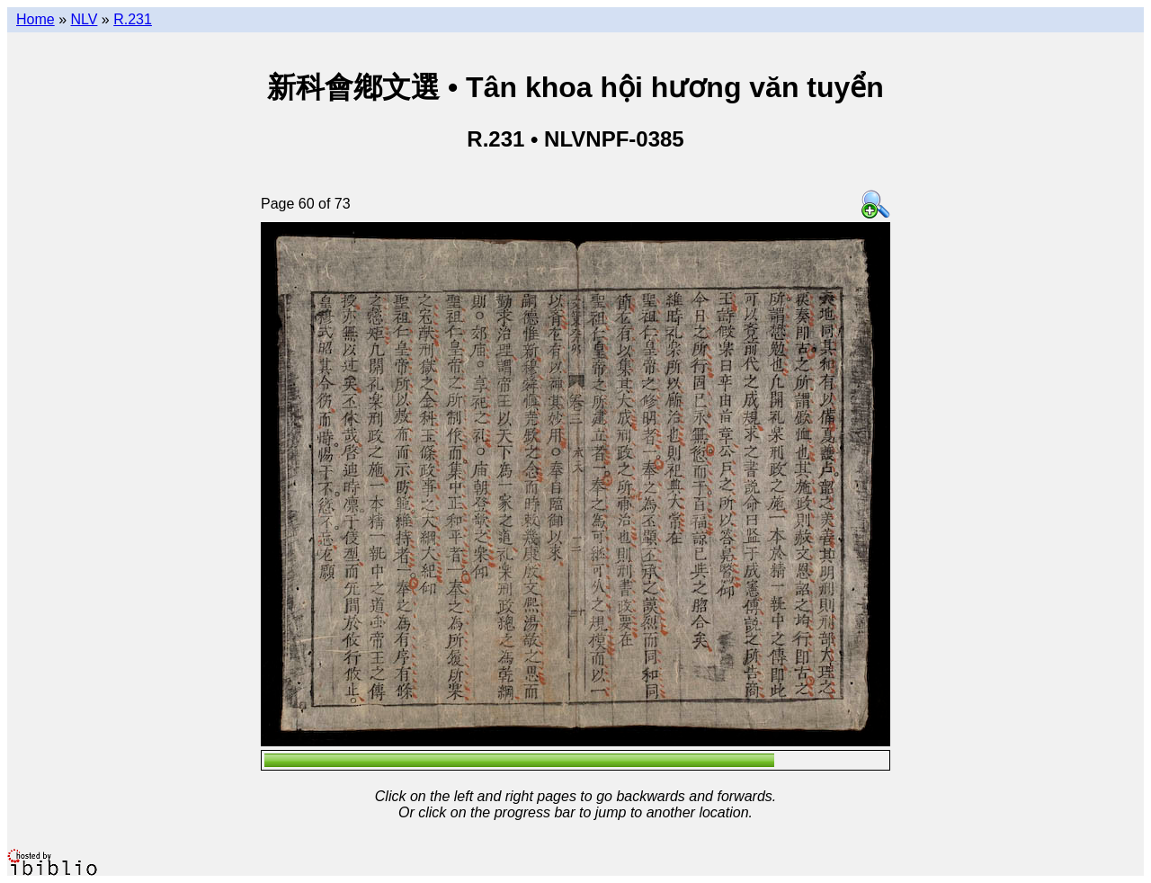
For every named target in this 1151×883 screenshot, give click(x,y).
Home (35, 19)
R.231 (132, 19)
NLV (83, 19)
